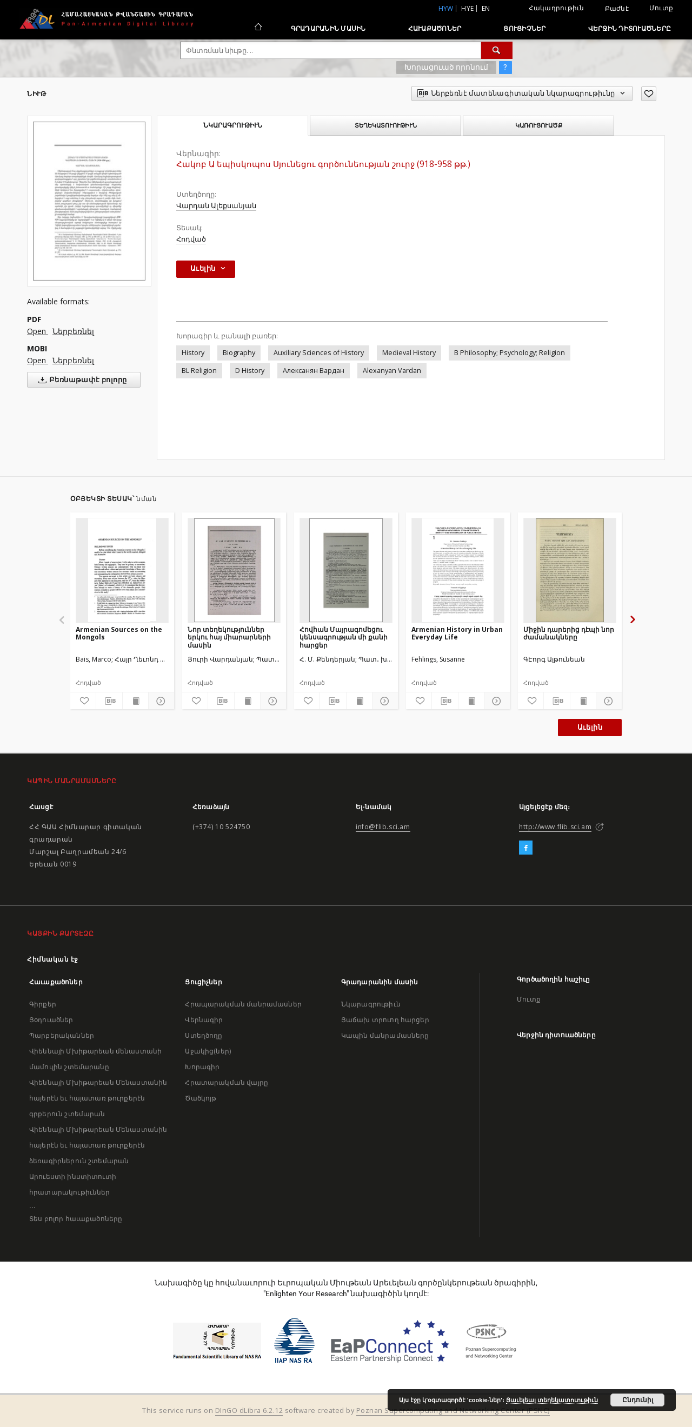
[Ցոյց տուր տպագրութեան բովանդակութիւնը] (135, 701)
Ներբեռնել (73, 331)
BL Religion (199, 370)
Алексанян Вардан (313, 370)
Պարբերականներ (61, 1035)
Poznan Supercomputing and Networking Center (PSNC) (453, 1410)
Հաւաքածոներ (435, 28)
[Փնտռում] (497, 50)
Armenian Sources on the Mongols (119, 633)
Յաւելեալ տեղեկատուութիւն (552, 1400)
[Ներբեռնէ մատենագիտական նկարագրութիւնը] (109, 701)
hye (467, 8)
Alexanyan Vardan (392, 370)
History (193, 352)
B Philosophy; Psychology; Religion (509, 352)
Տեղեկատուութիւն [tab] (386, 125)
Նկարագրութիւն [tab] (232, 125)
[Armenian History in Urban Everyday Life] (458, 570)
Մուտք (661, 7)
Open (37, 331)
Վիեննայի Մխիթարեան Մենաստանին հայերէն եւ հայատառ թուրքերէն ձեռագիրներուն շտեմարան (98, 1145)
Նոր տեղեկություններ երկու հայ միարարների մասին (229, 637)
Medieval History (409, 352)
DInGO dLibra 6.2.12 (249, 1410)
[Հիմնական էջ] (257, 28)
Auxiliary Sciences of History (319, 352)
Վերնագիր (204, 1019)
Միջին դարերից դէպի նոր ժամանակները (568, 633)
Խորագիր (202, 1066)
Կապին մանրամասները (385, 1035)
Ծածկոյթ (200, 1098)
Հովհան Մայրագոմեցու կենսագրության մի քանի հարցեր (344, 637)
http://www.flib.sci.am (555, 826)
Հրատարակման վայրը (226, 1082)
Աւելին (589, 727)
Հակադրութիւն (556, 7)
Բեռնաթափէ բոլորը (80, 380)
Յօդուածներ (51, 1019)
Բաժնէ (617, 8)
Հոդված (191, 239)
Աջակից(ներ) (208, 1051)
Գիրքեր (42, 1004)
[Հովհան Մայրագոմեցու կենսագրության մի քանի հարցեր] (346, 570)
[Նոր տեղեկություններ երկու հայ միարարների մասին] (234, 570)
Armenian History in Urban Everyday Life (457, 633)
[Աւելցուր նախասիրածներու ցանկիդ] (648, 93)
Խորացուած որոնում (446, 67)
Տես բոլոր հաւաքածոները (75, 1218)
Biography (239, 352)
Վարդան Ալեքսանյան (216, 205)
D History (249, 370)
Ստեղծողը (203, 1035)
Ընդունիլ (637, 1400)
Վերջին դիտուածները (629, 28)
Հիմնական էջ (52, 959)
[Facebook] (526, 848)
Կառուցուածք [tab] (538, 125)
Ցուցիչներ (524, 28)
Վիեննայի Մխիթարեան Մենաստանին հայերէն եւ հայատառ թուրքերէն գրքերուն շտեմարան (98, 1098)
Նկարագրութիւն (371, 1004)
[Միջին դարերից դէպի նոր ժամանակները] (570, 570)
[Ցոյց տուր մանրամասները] (159, 701)
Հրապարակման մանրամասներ (243, 1004)
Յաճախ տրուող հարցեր (385, 1019)
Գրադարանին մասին (328, 28)
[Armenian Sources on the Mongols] (122, 570)
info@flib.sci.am (383, 826)
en (486, 8)
